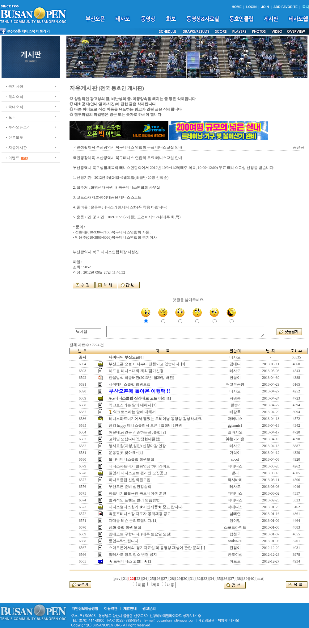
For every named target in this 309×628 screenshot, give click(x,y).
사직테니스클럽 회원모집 (129, 384)
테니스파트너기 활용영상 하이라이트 (139, 466)
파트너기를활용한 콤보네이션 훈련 (137, 493)
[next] (260, 578)
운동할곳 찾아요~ (123, 452)
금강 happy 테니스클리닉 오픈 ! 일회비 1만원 (145, 425)
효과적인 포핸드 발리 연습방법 (134, 500)
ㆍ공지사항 (14, 86)
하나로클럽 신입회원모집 (129, 480)
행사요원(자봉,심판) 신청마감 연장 (137, 446)
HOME (237, 7)
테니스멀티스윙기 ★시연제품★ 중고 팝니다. (146, 507)
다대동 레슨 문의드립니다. (130, 520)
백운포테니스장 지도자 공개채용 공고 (140, 514)
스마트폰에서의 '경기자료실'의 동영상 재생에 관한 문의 (154, 548)
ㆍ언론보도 (14, 137)
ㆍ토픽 (10, 116)
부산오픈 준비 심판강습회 (130, 486)
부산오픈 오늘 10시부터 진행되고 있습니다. (144, 364)
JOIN (265, 7)
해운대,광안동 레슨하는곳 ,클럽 (135, 432)
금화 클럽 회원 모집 (125, 527)
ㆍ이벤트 (12, 157)
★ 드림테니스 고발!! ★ (128, 561)
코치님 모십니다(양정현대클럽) (134, 439)
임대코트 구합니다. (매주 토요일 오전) (140, 534)
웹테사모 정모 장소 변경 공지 (133, 554)
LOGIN (251, 7)
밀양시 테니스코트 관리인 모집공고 (138, 473)
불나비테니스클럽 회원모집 (131, 459)
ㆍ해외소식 (14, 96)
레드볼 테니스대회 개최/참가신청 (136, 371)
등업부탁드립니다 (123, 541)
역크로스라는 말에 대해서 (130, 405)
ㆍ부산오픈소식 (18, 127)
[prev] (116, 578)
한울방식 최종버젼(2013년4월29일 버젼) (141, 377)
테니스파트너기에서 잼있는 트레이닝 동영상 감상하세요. (155, 419)
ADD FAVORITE (285, 7)
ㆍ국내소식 (14, 106)
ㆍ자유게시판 (16, 147)
